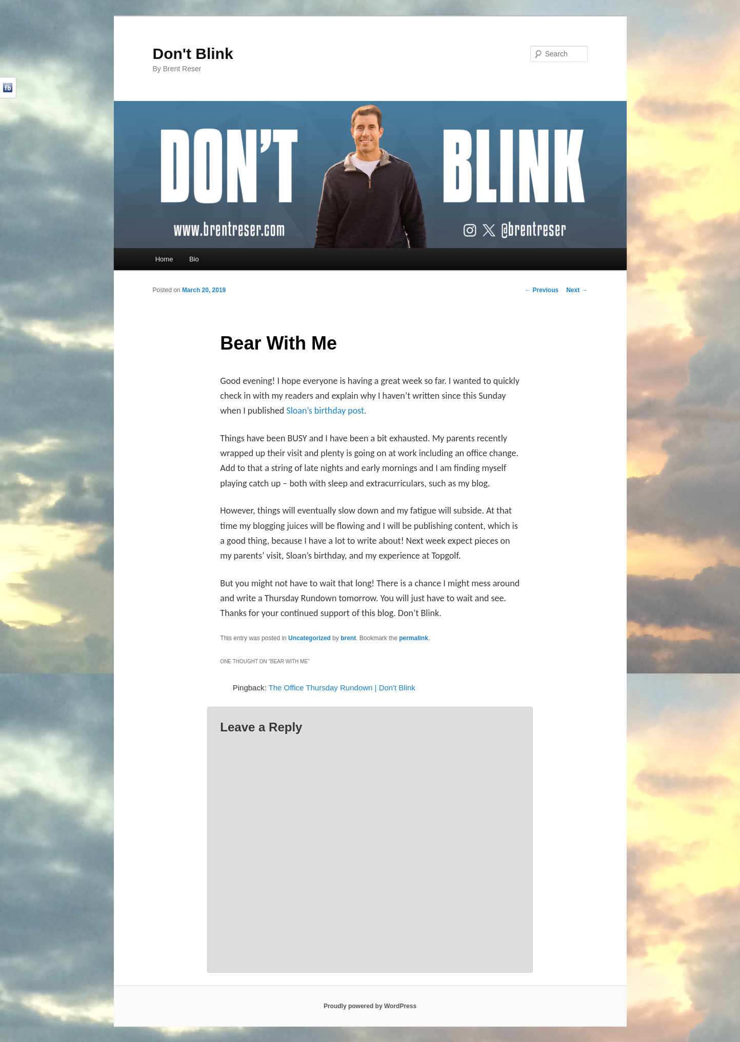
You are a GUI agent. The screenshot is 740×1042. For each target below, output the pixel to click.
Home (164, 259)
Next (576, 290)
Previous (541, 290)
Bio (194, 259)
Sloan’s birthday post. (326, 410)
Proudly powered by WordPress (370, 1006)
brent (348, 638)
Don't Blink (193, 53)
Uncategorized (309, 638)
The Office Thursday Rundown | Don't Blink (342, 687)
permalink (413, 638)
